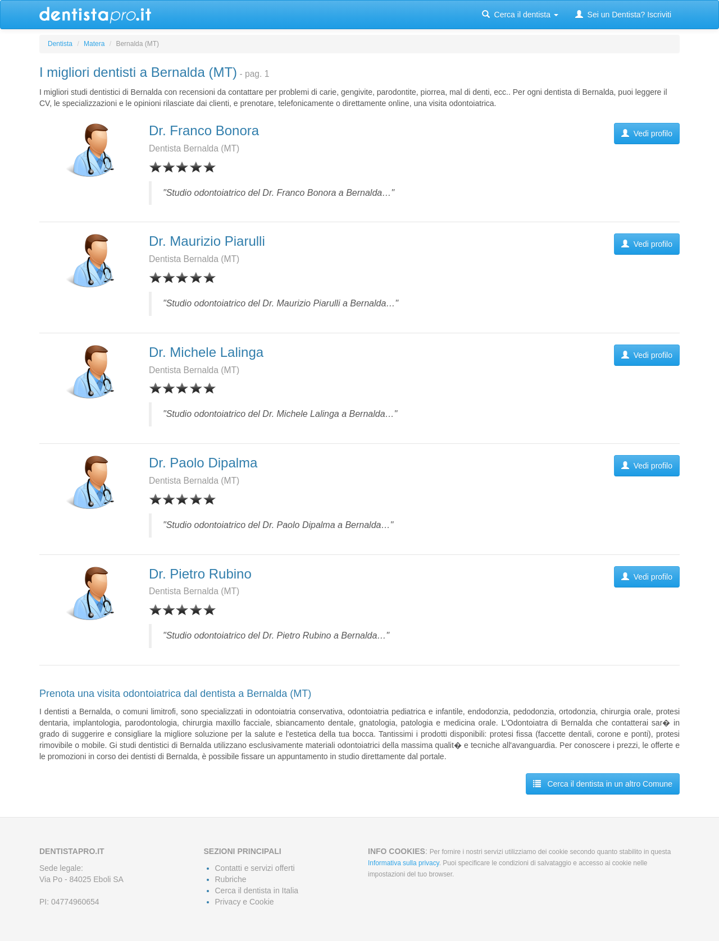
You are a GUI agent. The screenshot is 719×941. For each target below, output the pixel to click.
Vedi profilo (646, 133)
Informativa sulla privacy (403, 863)
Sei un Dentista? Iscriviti (623, 14)
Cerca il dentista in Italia (257, 890)
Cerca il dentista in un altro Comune (602, 783)
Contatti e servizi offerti (255, 868)
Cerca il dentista (520, 14)
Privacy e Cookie (244, 901)
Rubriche (231, 879)
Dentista (60, 44)
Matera (94, 44)
